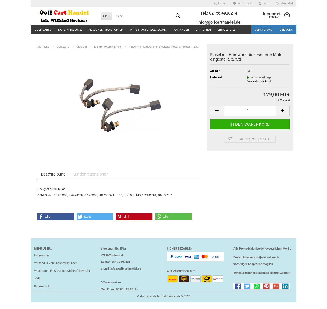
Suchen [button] (220, 3)
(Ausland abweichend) (259, 82)
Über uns (286, 29)
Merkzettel (284, 3)
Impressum (41, 256)
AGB (37, 279)
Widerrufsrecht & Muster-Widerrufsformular (62, 271)
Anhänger (181, 29)
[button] (242, 3)
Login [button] (264, 3)
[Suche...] (106, 16)
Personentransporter (105, 29)
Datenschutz (42, 287)
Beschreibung (53, 174)
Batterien (203, 29)
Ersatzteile (226, 29)
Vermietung (264, 29)
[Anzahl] (250, 111)
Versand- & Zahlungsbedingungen (55, 263)
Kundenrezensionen (90, 174)
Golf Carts (43, 29)
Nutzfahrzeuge (70, 29)
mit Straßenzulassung (148, 29)
